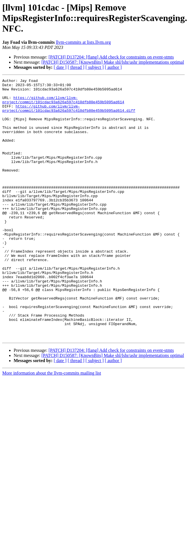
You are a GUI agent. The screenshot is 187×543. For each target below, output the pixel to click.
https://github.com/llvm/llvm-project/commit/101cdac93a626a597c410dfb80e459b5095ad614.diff (68, 115)
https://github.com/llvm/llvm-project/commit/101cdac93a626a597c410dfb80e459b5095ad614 (63, 104)
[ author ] (113, 67)
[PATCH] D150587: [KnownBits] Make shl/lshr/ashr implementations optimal (112, 62)
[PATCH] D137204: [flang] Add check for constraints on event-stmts (111, 57)
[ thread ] (76, 67)
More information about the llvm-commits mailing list (51, 425)
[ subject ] (95, 67)
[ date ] (60, 67)
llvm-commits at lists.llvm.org (83, 42)
